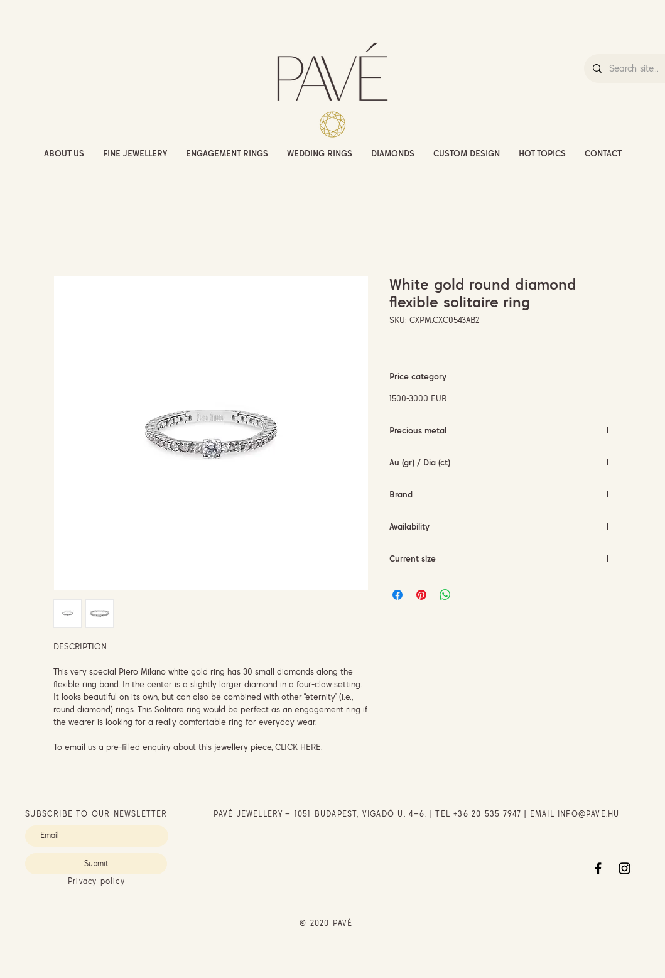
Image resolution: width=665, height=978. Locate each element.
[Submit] (96, 863)
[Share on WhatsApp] (445, 594)
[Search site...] (636, 68)
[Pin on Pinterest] (421, 594)
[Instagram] (624, 868)
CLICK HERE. (299, 747)
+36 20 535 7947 (487, 813)
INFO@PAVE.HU (588, 813)
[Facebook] (598, 868)
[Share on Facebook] (397, 594)
